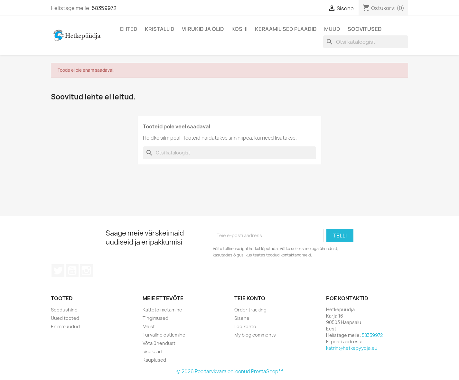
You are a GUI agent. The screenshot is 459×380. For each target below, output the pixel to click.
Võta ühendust (159, 343)
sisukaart (153, 351)
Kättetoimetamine (162, 310)
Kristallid (159, 28)
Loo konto (245, 326)
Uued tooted (65, 318)
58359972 (104, 8)
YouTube (72, 270)
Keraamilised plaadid (286, 28)
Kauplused (154, 360)
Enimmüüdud (65, 326)
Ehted (128, 28)
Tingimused (155, 318)
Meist (149, 326)
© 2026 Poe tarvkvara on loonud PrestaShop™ (229, 371)
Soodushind (64, 310)
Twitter (58, 270)
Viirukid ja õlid (203, 28)
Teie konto (249, 298)
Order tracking (250, 310)
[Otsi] (365, 41)
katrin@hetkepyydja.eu (352, 348)
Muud (332, 28)
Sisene (241, 318)
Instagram (86, 270)
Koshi (239, 28)
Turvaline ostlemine (164, 335)
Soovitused (365, 28)
